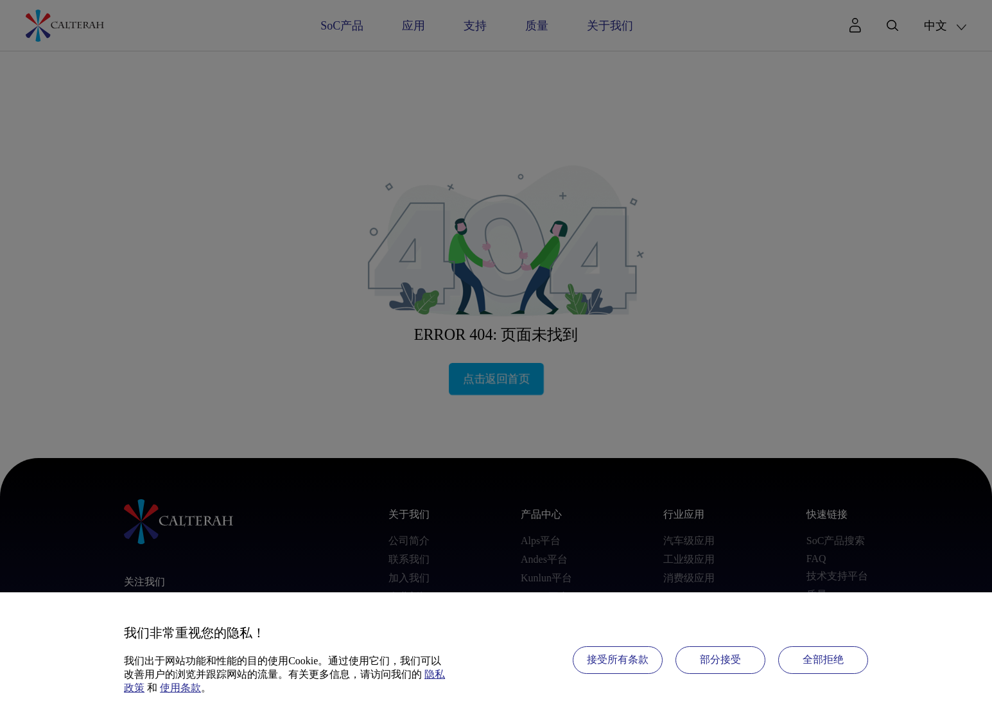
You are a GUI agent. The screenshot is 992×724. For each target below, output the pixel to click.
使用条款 (180, 687)
